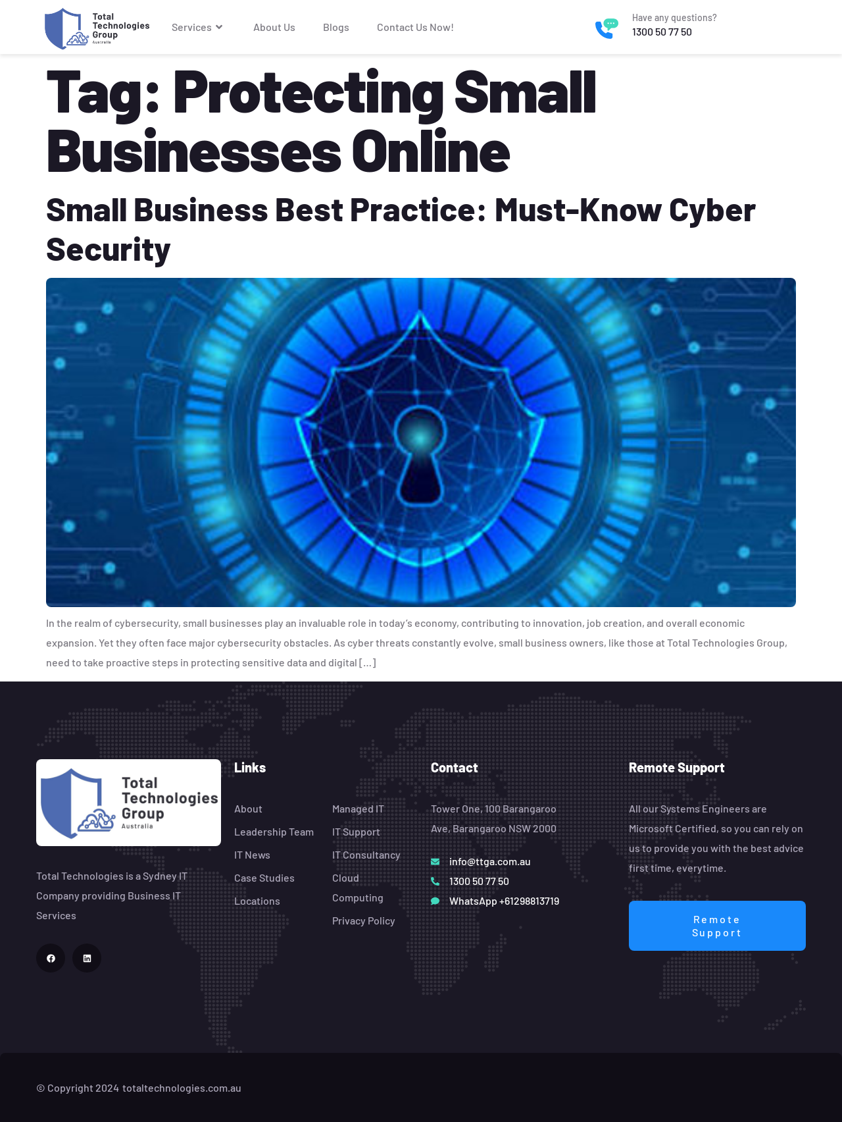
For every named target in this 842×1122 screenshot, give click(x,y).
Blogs (336, 26)
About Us (274, 26)
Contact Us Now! (415, 26)
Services (199, 27)
